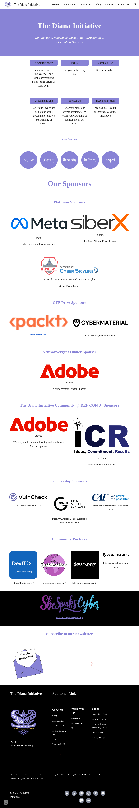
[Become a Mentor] (105, 101)
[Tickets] (74, 63)
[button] (135, 4)
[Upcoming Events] (43, 101)
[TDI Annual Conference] (43, 63)
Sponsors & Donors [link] (115, 4)
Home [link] (55, 4)
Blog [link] (98, 4)
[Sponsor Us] (74, 101)
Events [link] (84, 4)
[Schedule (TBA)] (105, 63)
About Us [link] (68, 4)
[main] (69, 25)
